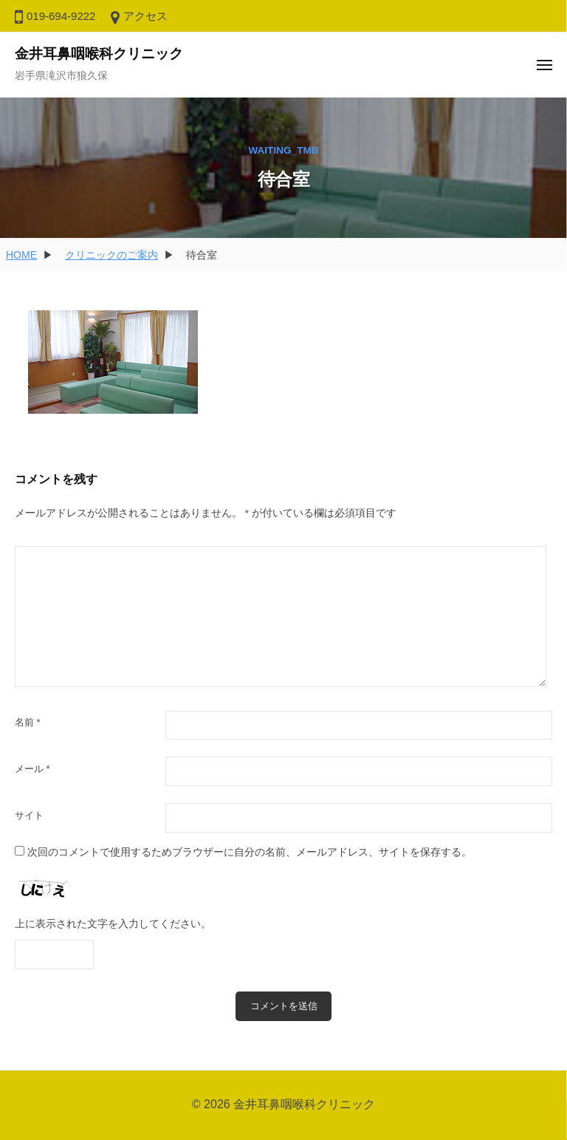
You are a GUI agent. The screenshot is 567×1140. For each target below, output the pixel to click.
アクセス (145, 16)
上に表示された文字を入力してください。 (113, 923)
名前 (28, 722)
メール (32, 768)
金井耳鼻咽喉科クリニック (99, 53)
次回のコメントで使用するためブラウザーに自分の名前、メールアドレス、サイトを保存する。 (249, 852)
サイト (29, 815)
